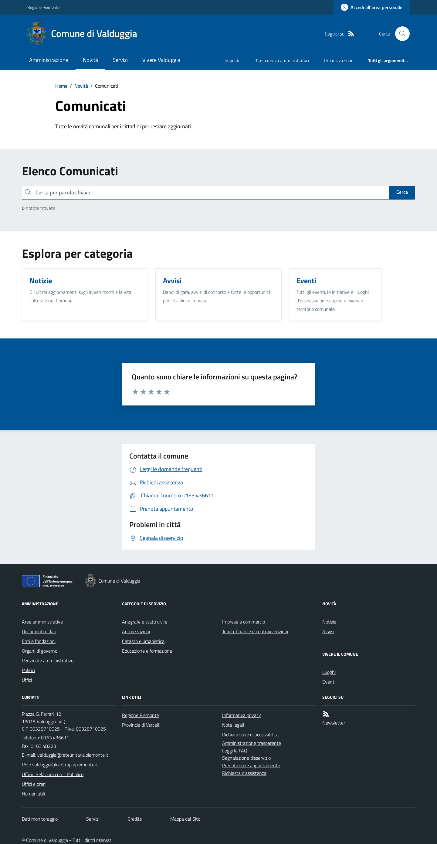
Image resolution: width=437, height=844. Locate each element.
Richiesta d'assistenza (244, 773)
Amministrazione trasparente (251, 743)
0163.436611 (55, 737)
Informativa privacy (241, 715)
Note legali (233, 724)
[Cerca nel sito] (400, 33)
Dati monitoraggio (40, 818)
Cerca (402, 192)
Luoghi (329, 672)
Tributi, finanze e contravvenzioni (255, 631)
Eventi (328, 681)
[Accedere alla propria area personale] (372, 7)
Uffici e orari (34, 784)
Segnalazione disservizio (246, 758)
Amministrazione (48, 60)
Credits (135, 818)
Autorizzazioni (136, 631)
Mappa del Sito (185, 818)
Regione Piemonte (43, 7)
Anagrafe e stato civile (144, 621)
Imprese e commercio (243, 621)
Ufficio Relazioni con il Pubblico (52, 774)
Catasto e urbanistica (143, 641)
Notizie (329, 621)
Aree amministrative (42, 621)
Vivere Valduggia (161, 60)
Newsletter (333, 722)
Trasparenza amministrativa (282, 60)
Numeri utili (33, 793)
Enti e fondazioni (39, 641)
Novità (90, 60)
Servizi (120, 60)
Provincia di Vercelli (141, 724)
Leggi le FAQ (234, 750)
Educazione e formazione (147, 650)
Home (61, 85)
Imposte (233, 60)
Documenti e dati (39, 631)
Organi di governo (39, 650)
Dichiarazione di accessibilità (250, 734)
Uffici (27, 680)
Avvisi (328, 631)
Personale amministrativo (47, 660)
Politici (28, 670)
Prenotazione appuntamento (251, 765)
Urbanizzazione (339, 60)
